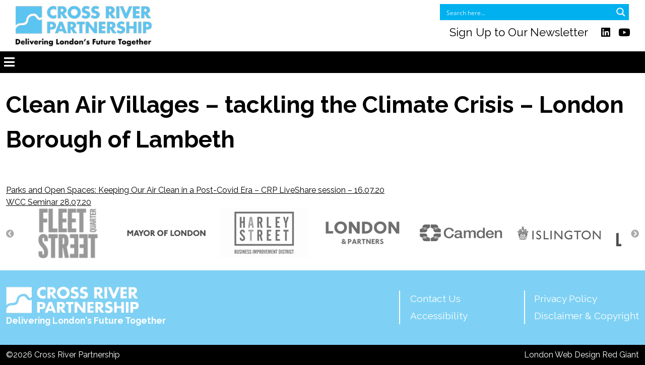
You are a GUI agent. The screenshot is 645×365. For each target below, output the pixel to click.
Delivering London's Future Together (86, 306)
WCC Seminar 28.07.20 (48, 202)
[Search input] (527, 12)
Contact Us (435, 298)
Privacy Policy (565, 298)
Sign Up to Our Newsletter (518, 32)
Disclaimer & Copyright (586, 315)
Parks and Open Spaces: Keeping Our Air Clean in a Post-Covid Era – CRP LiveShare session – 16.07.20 (195, 190)
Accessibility (439, 315)
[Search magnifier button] (621, 12)
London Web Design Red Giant (581, 354)
